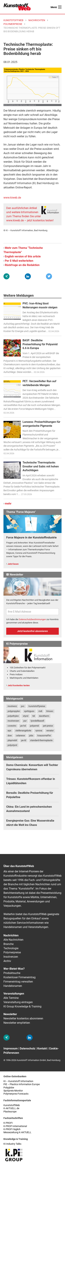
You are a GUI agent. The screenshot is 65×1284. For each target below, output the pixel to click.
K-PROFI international (15, 1126)
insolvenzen (13, 720)
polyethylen (13, 716)
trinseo (49, 711)
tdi (33, 716)
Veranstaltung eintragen (18, 1002)
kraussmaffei (44, 735)
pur (25, 720)
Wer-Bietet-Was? (14, 968)
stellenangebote (23, 730)
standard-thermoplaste (41, 740)
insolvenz (12, 706)
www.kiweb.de (12, 197)
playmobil (12, 740)
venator (50, 730)
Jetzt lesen (13, 564)
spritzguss (29, 711)
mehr (8, 503)
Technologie (10, 948)
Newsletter (10, 1014)
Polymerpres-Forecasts (15, 1093)
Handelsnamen (12, 985)
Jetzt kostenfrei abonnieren (32, 631)
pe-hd (23, 725)
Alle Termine (11, 998)
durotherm (44, 716)
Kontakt (42, 1048)
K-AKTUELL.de (11, 1108)
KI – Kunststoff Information (18, 1081)
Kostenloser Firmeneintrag (19, 977)
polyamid (34, 725)
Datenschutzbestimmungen (32, 619)
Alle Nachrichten (13, 939)
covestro (12, 725)
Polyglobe (8, 1087)
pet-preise (48, 725)
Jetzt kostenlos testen (19, 685)
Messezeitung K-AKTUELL (17, 1132)
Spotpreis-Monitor (13, 1090)
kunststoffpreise (37, 706)
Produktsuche (11, 973)
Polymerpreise (12, 952)
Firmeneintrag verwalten (18, 981)
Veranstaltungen (13, 993)
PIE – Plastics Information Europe (21, 1084)
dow (10, 735)
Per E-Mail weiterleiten (19, 260)
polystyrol (12, 745)
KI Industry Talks (12, 1143)
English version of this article (23, 256)
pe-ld (23, 740)
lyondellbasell (37, 720)
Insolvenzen (10, 956)
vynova (38, 730)
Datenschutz (27, 1048)
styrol (25, 716)
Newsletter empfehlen (16, 1022)
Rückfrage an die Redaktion (22, 265)
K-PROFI (8, 1123)
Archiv (7, 961)
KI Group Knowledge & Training (22, 1006)
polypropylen (14, 711)
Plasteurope (9, 1111)
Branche (8, 944)
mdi (40, 711)
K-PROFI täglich (11, 1129)
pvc (22, 706)
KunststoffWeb (11, 1105)
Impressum (10, 1048)
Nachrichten (11, 935)
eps (9, 730)
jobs (31, 735)
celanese (20, 735)
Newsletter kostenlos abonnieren (23, 1018)
